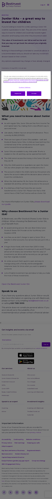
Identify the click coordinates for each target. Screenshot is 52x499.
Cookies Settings (24, 87)
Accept (34, 93)
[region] (26, 85)
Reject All (18, 93)
